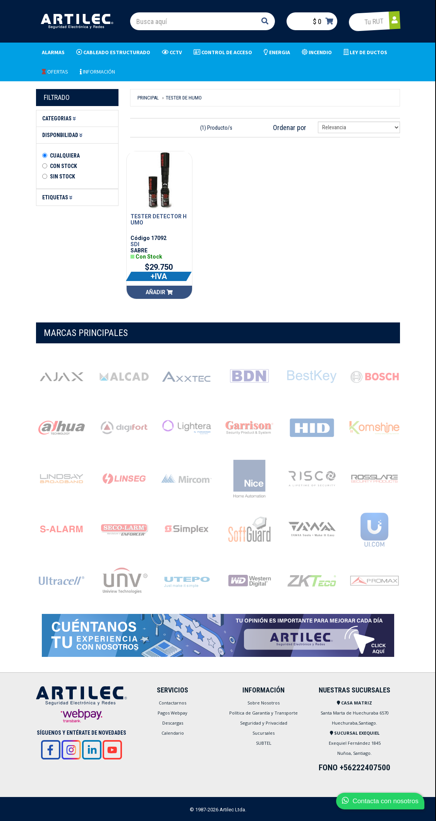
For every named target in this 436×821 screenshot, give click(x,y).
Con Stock (63, 166)
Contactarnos (172, 703)
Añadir (159, 292)
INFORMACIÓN (97, 71)
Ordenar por (289, 127)
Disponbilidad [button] (63, 135)
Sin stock (62, 176)
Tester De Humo (184, 98)
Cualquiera (65, 156)
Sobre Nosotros (263, 703)
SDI (134, 244)
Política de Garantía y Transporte (263, 713)
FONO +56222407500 (354, 767)
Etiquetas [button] (58, 197)
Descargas (172, 723)
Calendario (172, 733)
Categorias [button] (60, 118)
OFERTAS (55, 71)
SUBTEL (263, 743)
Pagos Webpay (172, 713)
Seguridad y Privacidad (263, 723)
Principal (148, 98)
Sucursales (263, 733)
